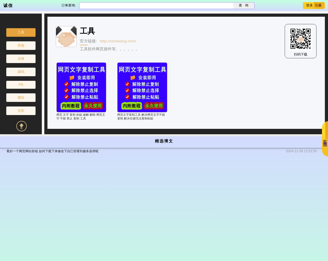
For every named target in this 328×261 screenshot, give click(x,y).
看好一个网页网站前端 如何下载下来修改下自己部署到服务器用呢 (52, 151)
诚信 (8, 5)
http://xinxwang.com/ (118, 41)
